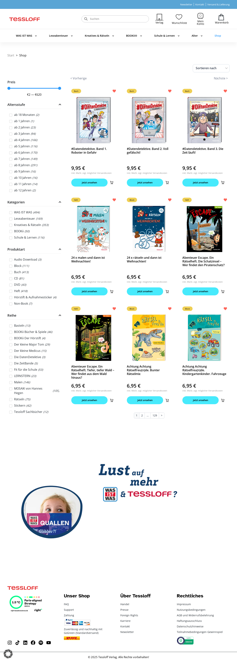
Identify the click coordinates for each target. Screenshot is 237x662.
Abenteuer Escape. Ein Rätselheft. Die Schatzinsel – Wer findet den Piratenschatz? (203, 261)
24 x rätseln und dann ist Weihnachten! (144, 259)
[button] (112, 182)
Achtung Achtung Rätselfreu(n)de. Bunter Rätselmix (143, 370)
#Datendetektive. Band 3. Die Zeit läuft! (202, 151)
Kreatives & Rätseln (99, 36)
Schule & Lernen (167, 36)
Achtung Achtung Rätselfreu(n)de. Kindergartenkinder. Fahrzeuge (204, 370)
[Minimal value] (34, 88)
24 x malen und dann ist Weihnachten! (88, 259)
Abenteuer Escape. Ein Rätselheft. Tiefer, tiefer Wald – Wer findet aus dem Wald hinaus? (92, 372)
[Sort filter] (211, 68)
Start (10, 55)
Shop (218, 35)
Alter (197, 36)
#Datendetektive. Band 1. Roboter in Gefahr (89, 151)
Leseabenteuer (61, 36)
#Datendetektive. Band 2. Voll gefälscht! (147, 151)
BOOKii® (134, 36)
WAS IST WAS (26, 36)
